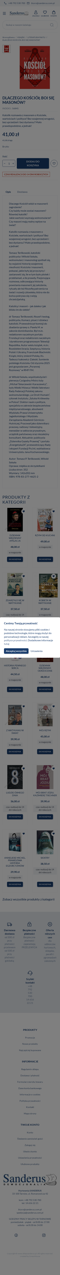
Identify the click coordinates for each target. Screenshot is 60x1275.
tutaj (6, 643)
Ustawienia (36, 651)
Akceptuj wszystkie (16, 651)
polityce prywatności (15, 640)
